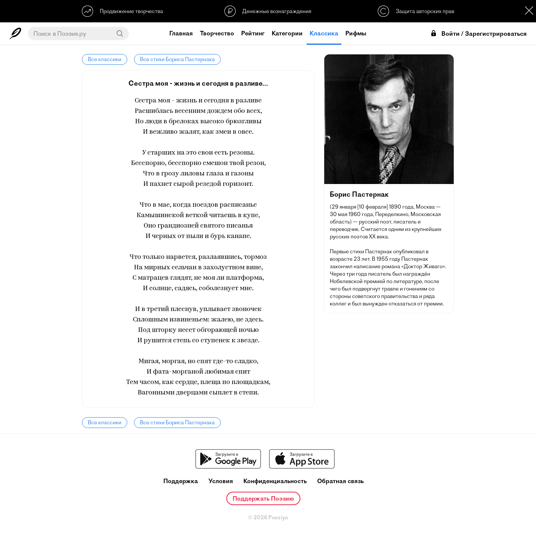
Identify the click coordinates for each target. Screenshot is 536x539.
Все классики (104, 59)
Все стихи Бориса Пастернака (177, 59)
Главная (181, 33)
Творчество (217, 33)
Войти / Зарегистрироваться (478, 33)
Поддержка (180, 481)
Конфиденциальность (275, 481)
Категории (287, 33)
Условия (220, 481)
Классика (324, 33)
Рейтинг (253, 33)
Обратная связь (340, 481)
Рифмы (355, 33)
